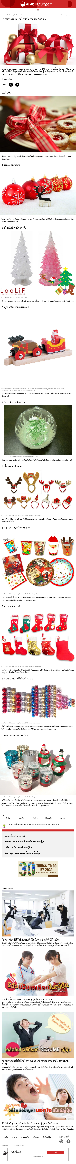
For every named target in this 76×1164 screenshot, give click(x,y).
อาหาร (14, 1137)
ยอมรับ (55, 1152)
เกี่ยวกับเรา (5, 1146)
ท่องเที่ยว (5, 1137)
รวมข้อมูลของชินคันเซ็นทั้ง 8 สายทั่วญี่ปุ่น (22, 853)
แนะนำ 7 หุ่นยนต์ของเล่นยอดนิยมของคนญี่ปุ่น (24, 841)
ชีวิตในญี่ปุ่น (47, 1137)
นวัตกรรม (36, 1137)
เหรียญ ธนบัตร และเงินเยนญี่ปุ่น (18, 847)
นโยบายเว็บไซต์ (19, 1146)
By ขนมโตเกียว (7, 79)
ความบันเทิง (25, 1137)
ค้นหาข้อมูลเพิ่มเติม (38, 1157)
